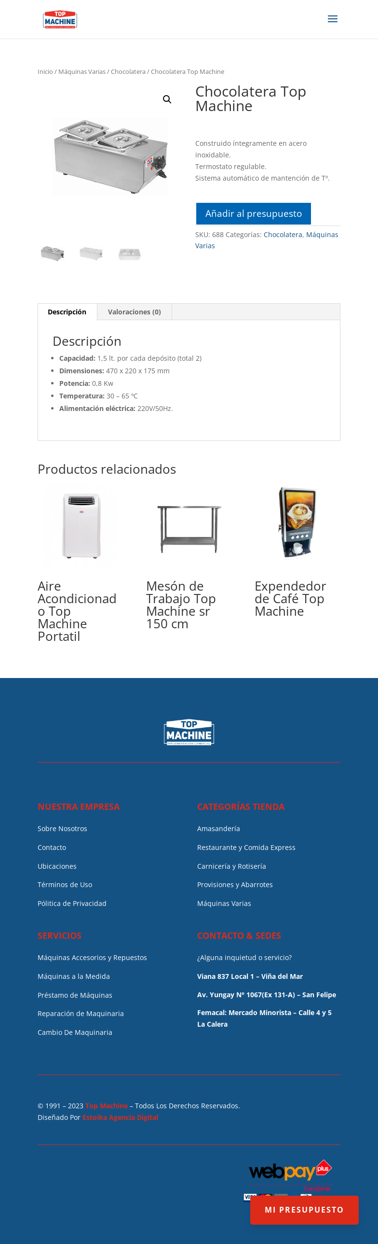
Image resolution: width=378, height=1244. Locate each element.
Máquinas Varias (82, 71)
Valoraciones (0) (134, 311)
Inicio (45, 71)
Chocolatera (128, 71)
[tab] (67, 312)
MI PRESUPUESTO (304, 1209)
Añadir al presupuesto (253, 213)
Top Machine (106, 1105)
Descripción (67, 311)
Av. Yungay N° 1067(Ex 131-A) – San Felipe (266, 994)
